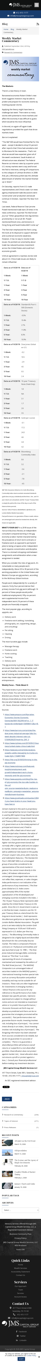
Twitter (23, 1336)
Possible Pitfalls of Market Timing (25, 1173)
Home (6, 29)
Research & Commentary (13, 52)
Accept (21, 1359)
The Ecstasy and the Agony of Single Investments (26, 1161)
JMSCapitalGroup (8, 49)
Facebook (23, 1331)
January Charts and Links (25, 1184)
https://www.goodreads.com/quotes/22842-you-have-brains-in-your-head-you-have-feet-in (21, 801)
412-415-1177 (20, 12)
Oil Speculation (21, 1150)
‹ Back (7, 1099)
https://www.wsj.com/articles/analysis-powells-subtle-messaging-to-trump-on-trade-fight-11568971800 (21, 753)
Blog (12, 29)
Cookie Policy (31, 1356)
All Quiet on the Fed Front (25, 1141)
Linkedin (22, 1340)
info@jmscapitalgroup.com (20, 15)
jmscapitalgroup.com (30, 1076)
